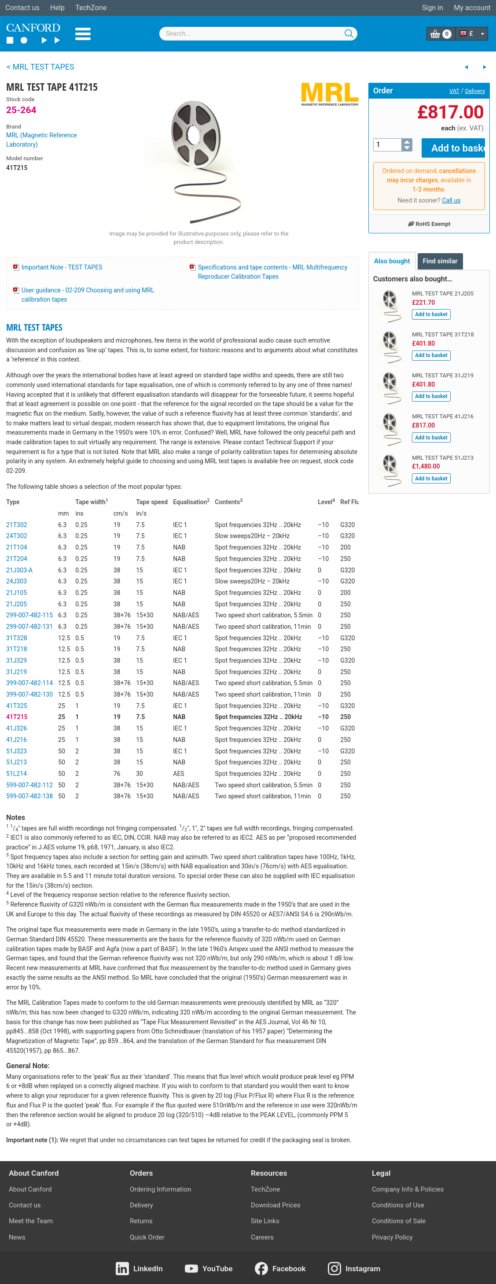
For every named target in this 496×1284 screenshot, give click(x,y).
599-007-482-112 (29, 785)
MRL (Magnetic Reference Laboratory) (41, 140)
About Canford (30, 1189)
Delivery (475, 91)
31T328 (16, 638)
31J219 (16, 671)
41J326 (16, 728)
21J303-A (19, 570)
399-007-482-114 (29, 682)
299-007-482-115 (29, 615)
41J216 (16, 739)
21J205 (16, 604)
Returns (141, 1221)
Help (57, 8)
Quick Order (147, 1237)
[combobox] (258, 34)
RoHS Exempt (429, 217)
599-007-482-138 (29, 796)
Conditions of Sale (399, 1221)
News (17, 1237)
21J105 (16, 592)
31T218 (16, 649)
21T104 (16, 547)
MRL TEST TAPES (34, 327)
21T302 (16, 524)
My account (472, 8)
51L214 (16, 773)
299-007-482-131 (29, 626)
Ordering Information (160, 1189)
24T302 (16, 535)
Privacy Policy (392, 1237)
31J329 (16, 660)
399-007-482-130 (29, 694)
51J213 (16, 762)
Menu (83, 34)
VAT (454, 91)
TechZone (91, 8)
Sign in (432, 8)
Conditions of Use (398, 1205)
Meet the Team (31, 1221)
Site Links (265, 1221)
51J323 (16, 751)
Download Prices (276, 1205)
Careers (262, 1237)
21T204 (16, 558)
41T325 (16, 705)
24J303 (16, 581)
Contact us (22, 8)
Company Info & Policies (408, 1189)
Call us (451, 194)
